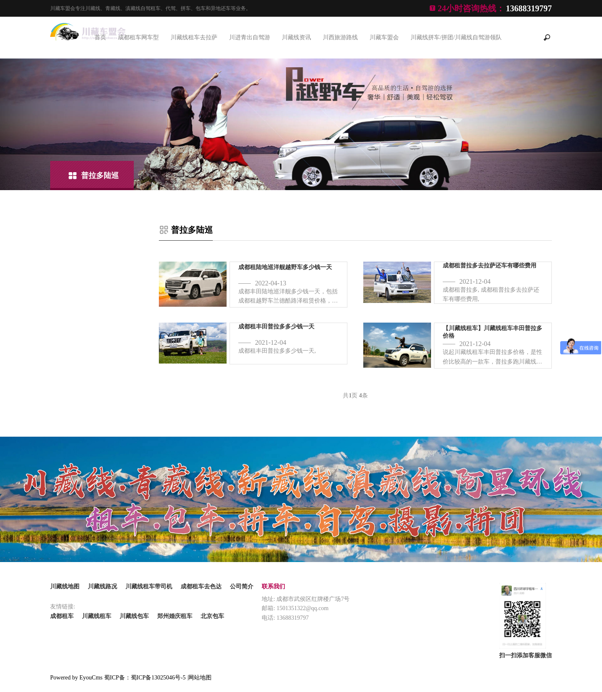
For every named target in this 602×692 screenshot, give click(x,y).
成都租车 (62, 616)
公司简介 (241, 586)
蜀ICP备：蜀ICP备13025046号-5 (145, 677)
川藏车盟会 (384, 37)
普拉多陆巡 (100, 175)
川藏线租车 (96, 616)
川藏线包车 (134, 616)
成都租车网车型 (138, 37)
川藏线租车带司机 (148, 586)
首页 (100, 37)
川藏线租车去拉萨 (194, 37)
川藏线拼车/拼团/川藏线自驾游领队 (456, 37)
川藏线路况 (102, 586)
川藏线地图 (64, 586)
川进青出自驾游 (249, 37)
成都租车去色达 (201, 586)
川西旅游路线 (340, 37)
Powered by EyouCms (76, 677)
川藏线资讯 (296, 37)
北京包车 (212, 616)
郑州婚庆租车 (174, 616)
